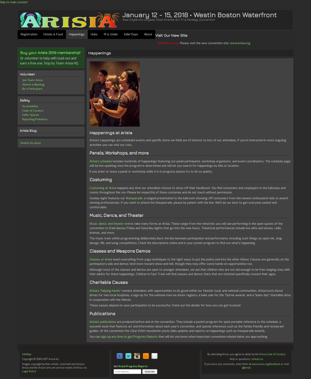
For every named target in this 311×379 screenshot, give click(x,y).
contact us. (257, 359)
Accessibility (30, 106)
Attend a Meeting (33, 84)
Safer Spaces (30, 115)
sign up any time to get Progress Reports (129, 337)
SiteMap (26, 354)
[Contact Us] (154, 358)
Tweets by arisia (30, 143)
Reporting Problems (34, 119)
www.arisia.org (240, 43)
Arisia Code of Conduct (272, 354)
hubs (128, 145)
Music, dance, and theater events (112, 224)
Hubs (94, 34)
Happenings (77, 34)
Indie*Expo (131, 34)
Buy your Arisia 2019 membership (50, 52)
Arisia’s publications (103, 322)
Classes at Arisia (101, 259)
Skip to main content (14, 2)
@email (246, 367)
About (148, 34)
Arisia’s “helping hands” (105, 291)
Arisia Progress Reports (133, 366)
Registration (29, 34)
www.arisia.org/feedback (266, 364)
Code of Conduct (32, 110)
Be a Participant (32, 88)
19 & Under (111, 34)
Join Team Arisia (32, 80)
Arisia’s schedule (101, 161)
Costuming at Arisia (103, 188)
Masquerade (134, 198)
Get (131, 366)
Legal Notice (29, 371)
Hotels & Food (53, 34)
